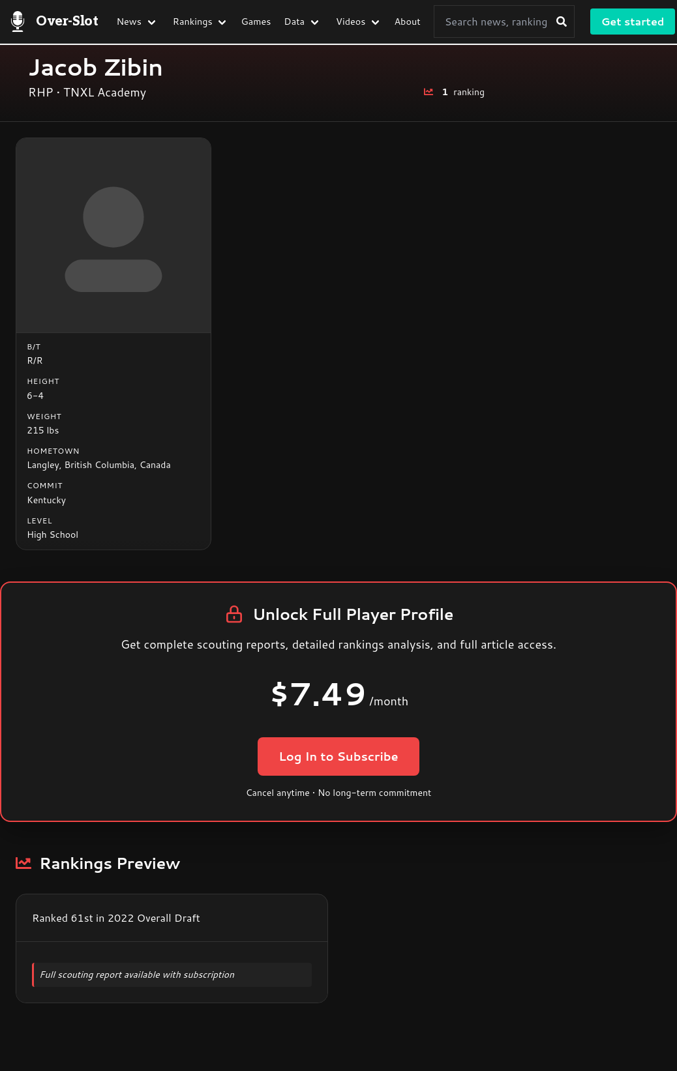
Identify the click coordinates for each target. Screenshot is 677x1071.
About (407, 21)
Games (256, 21)
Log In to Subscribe (338, 756)
